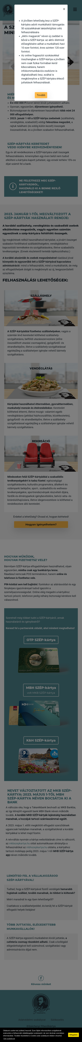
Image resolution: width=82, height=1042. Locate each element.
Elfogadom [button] (73, 1035)
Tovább (41, 95)
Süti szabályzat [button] (9, 1039)
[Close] (64, 9)
